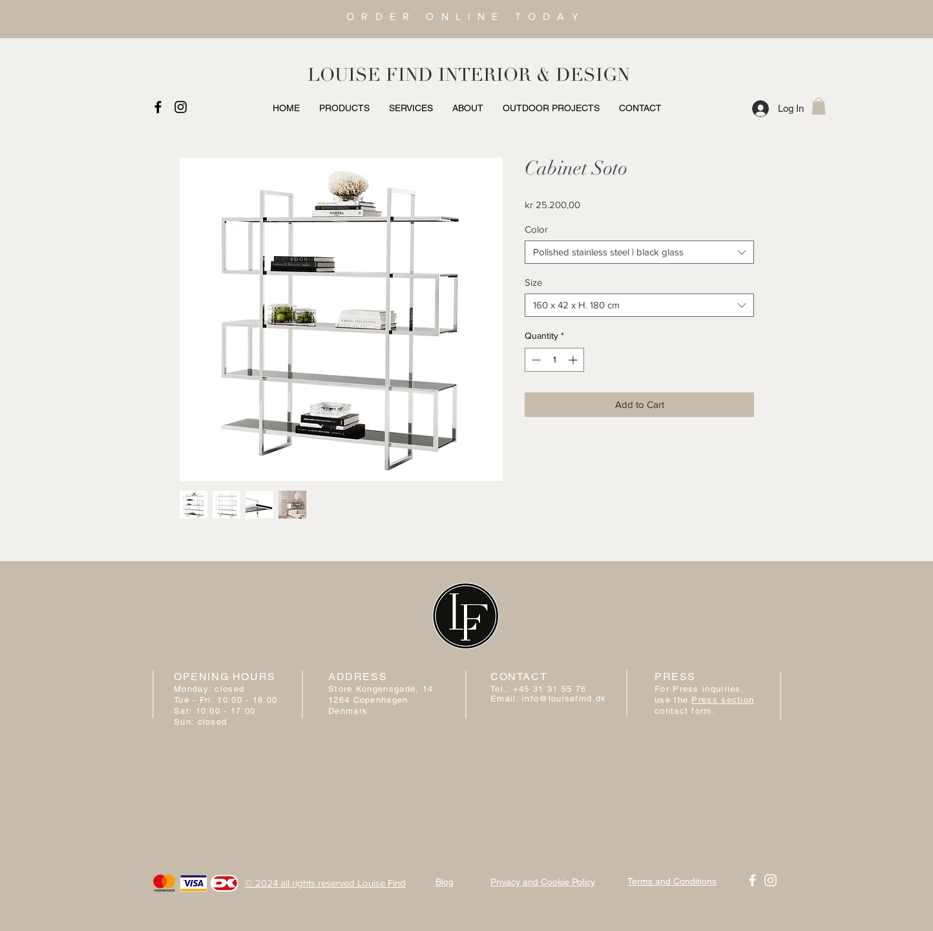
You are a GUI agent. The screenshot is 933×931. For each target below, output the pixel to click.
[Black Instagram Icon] (181, 107)
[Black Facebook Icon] (158, 107)
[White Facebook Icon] (752, 880)
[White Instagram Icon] (770, 880)
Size (533, 282)
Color (536, 229)
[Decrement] (535, 359)
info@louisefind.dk (564, 698)
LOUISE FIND (370, 75)
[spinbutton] (554, 359)
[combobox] (639, 252)
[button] (819, 106)
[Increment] (574, 359)
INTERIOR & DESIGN (534, 75)
